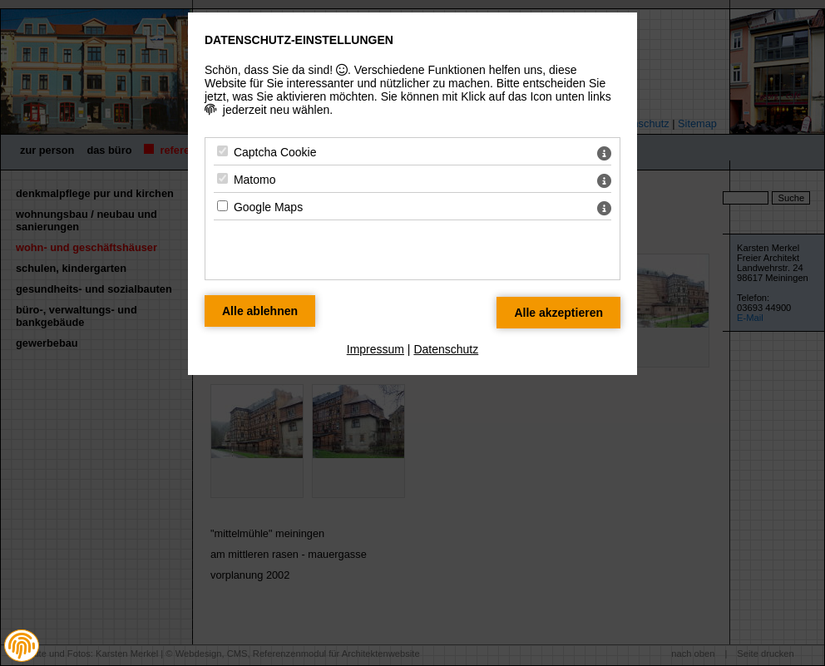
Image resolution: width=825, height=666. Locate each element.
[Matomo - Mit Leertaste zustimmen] (222, 178)
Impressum (375, 349)
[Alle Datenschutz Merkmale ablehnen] (260, 311)
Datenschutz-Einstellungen (299, 40)
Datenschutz (445, 349)
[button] (21, 646)
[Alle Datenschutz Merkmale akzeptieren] (558, 312)
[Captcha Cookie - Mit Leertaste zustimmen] (222, 151)
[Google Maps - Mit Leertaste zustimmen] (222, 205)
